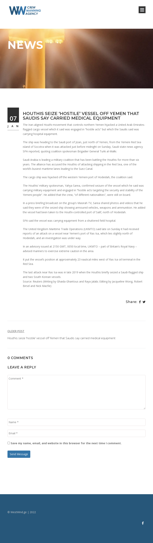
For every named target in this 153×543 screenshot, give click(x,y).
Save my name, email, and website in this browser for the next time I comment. (66, 443)
